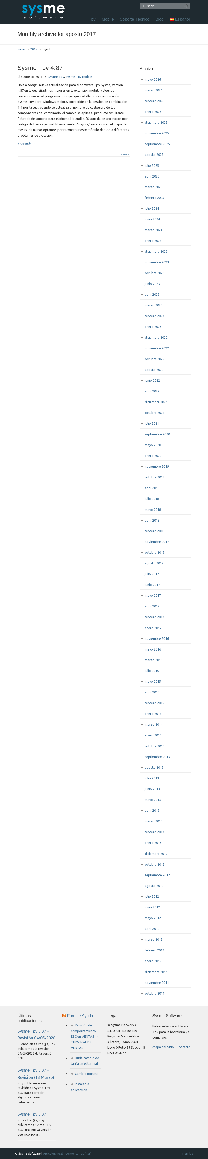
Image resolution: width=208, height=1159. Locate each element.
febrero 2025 (154, 197)
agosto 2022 (154, 369)
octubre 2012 (154, 864)
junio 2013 (152, 789)
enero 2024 (153, 240)
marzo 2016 (153, 660)
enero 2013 (153, 842)
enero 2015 (153, 713)
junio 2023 (152, 284)
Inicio (21, 49)
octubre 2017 (154, 552)
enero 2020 (153, 455)
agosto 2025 (154, 154)
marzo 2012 (153, 939)
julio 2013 (152, 778)
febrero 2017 (154, 617)
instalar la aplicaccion (80, 1086)
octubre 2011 (154, 993)
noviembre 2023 (157, 262)
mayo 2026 (153, 79)
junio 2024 (152, 219)
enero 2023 (153, 326)
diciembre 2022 (156, 337)
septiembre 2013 (157, 757)
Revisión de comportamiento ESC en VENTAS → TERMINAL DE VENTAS (85, 1036)
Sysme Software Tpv (43, 11)
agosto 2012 (154, 886)
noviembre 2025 (157, 133)
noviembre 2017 (157, 541)
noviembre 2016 (157, 638)
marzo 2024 (153, 230)
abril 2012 (152, 928)
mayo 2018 (153, 509)
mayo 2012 (153, 918)
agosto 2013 (154, 767)
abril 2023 (152, 294)
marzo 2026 (153, 90)
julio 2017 (152, 574)
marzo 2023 (153, 305)
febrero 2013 (154, 832)
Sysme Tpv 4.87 (40, 67)
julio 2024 (152, 208)
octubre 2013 (154, 746)
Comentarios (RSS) (78, 1153)
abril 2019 (152, 488)
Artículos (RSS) (53, 1153)
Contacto (183, 1047)
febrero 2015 (154, 703)
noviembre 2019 (157, 466)
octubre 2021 (154, 413)
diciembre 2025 (156, 122)
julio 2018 (152, 498)
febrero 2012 (154, 950)
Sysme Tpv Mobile (79, 76)
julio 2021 (152, 423)
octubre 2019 (154, 477)
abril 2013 (152, 810)
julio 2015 (152, 670)
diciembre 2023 (156, 251)
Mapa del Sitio (163, 1047)
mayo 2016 (153, 649)
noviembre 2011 (157, 982)
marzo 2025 (153, 187)
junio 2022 (152, 380)
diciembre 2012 (156, 853)
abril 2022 (152, 391)
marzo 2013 (153, 821)
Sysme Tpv (56, 76)
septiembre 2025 (157, 144)
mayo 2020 (153, 445)
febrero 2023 (154, 316)
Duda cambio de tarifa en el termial (85, 1060)
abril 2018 (152, 520)
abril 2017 (152, 606)
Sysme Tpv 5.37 (32, 1114)
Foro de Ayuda (80, 1016)
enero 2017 (153, 628)
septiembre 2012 (157, 875)
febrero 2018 (154, 531)
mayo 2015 (153, 681)
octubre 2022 (154, 359)
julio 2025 (152, 165)
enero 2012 (153, 961)
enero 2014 (153, 735)
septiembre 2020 (157, 434)
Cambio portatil (86, 1073)
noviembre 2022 (157, 348)
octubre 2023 (154, 273)
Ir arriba (125, 154)
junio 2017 (152, 584)
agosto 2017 (154, 563)
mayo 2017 (153, 595)
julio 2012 (152, 896)
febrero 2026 (154, 101)
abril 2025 (152, 176)
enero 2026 (153, 111)
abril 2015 (152, 692)
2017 (33, 49)
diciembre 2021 (156, 402)
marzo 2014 (153, 724)
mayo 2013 (153, 799)
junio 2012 (152, 907)
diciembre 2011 (156, 972)
